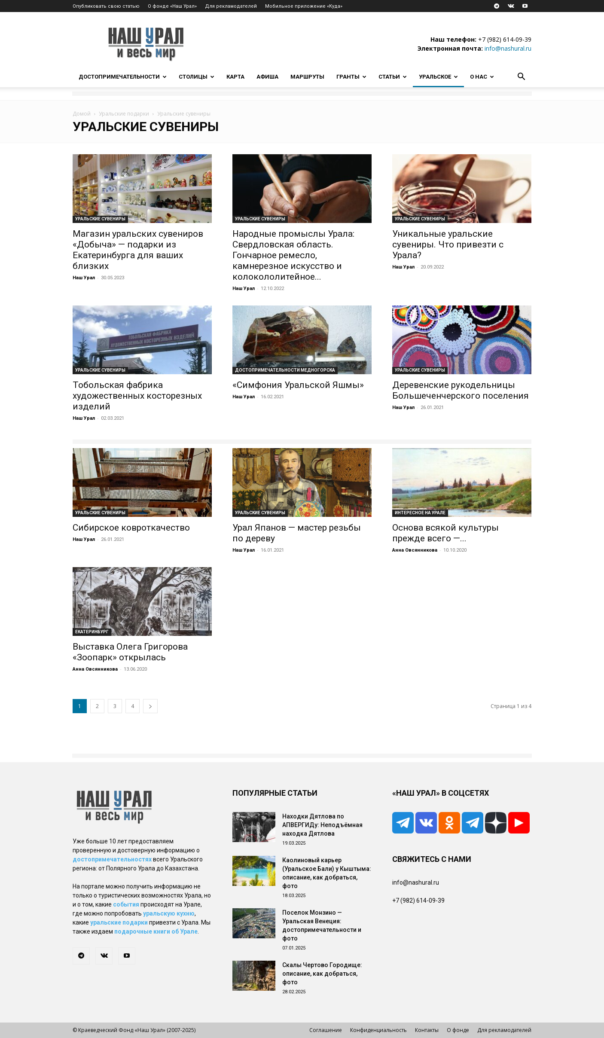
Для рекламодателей (231, 6)
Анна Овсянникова (414, 550)
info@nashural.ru (508, 48)
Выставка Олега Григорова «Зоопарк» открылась (130, 651)
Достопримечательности (123, 76)
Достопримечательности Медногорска (285, 370)
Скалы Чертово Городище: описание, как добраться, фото (322, 974)
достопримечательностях (112, 859)
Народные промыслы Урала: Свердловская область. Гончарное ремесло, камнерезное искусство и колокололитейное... (293, 255)
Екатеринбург (92, 631)
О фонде (458, 1030)
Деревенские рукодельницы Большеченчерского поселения (460, 390)
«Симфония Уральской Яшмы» (298, 385)
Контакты (427, 1030)
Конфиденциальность (378, 1030)
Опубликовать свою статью (106, 6)
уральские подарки (119, 922)
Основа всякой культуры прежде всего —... (445, 532)
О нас (482, 76)
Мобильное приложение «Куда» (303, 6)
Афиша (267, 76)
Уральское (438, 76)
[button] (521, 77)
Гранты (351, 76)
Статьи (392, 76)
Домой (82, 113)
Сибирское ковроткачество (131, 527)
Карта (235, 76)
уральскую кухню (169, 913)
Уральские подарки (124, 113)
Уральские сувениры (100, 219)
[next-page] (150, 706)
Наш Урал (84, 278)
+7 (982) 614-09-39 (504, 39)
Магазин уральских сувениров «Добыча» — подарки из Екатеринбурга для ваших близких (138, 250)
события (126, 904)
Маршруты (307, 76)
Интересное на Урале (420, 512)
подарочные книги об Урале (156, 931)
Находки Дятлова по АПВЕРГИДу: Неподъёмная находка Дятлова (322, 825)
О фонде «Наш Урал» (172, 6)
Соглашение (325, 1030)
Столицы (196, 76)
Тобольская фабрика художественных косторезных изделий (137, 396)
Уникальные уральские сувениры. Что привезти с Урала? (447, 244)
